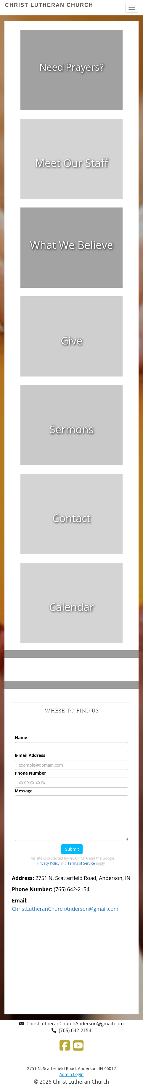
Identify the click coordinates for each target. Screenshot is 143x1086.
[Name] (71, 747)
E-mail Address (30, 755)
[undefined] (71, 74)
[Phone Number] (71, 783)
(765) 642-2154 (75, 1030)
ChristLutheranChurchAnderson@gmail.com (75, 1023)
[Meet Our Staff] (71, 163)
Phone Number (30, 773)
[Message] (71, 818)
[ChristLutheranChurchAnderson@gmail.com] (65, 908)
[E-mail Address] (71, 765)
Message (24, 791)
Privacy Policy (48, 863)
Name (21, 737)
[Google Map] (71, 962)
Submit (72, 849)
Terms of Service (81, 863)
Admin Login (72, 1074)
